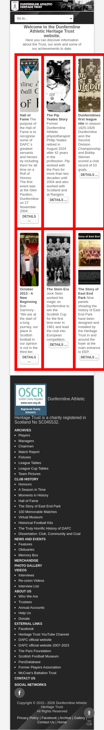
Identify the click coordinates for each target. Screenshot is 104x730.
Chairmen (26, 446)
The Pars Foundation (34, 651)
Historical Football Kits (35, 523)
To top (89, 717)
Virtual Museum (30, 517)
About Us (22, 591)
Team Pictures (29, 474)
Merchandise (26, 560)
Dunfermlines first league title (89, 119)
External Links (28, 624)
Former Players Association (39, 667)
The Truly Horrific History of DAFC (44, 528)
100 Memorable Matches (37, 512)
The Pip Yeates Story (57, 117)
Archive (65, 718)
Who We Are (28, 596)
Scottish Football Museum (38, 656)
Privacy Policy (28, 718)
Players (24, 435)
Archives (22, 430)
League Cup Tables (33, 468)
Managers (26, 441)
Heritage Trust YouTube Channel (43, 634)
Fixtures (24, 457)
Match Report (28, 452)
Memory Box (28, 555)
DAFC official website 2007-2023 (43, 645)
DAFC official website (34, 640)
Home (62, 722)
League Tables (29, 463)
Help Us (24, 613)
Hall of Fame (25, 117)
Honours (25, 484)
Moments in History (33, 495)
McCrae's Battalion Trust (37, 673)
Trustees (25, 602)
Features (25, 544)
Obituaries (26, 550)
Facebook (26, 629)
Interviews (26, 575)
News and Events (30, 539)
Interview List (28, 586)
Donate (24, 619)
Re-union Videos (31, 581)
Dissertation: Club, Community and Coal (49, 534)
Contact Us (24, 678)
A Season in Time (32, 490)
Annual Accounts (31, 608)
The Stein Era (58, 289)
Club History (26, 479)
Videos (20, 570)
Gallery (79, 718)
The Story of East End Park (88, 293)
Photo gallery (28, 566)
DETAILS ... (29, 218)
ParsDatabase (29, 662)
